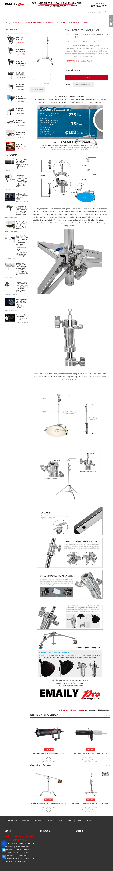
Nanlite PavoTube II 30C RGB (20, 121)
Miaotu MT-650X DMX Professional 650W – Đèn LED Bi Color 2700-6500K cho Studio (21, 38)
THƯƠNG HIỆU (12, 821)
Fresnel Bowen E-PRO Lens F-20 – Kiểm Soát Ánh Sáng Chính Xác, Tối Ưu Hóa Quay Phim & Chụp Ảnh (22, 287)
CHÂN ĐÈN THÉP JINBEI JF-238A (79, 23)
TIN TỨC (60, 821)
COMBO (79, 821)
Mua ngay (86, 77)
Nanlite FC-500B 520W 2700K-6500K (20, 74)
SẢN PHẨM (49, 821)
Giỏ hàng (111, 20)
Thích (67, 41)
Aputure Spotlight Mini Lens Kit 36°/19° (90, 753)
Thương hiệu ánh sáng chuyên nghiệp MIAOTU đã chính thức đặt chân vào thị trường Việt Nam (21, 181)
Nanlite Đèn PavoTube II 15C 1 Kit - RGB (21, 133)
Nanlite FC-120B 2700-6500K (20, 110)
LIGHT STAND (49, 23)
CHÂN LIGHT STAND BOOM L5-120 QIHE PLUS (91, 803)
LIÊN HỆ (89, 821)
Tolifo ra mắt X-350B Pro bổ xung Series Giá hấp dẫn (22, 317)
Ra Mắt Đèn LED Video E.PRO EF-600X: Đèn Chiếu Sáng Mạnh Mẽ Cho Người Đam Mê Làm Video (21, 210)
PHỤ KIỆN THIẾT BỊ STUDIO (33, 23)
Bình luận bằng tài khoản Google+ (97, 710)
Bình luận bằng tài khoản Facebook (71, 710)
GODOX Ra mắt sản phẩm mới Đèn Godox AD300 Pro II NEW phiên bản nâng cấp (22, 163)
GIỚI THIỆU (37, 821)
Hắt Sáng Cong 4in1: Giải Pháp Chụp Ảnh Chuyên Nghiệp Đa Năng (21, 225)
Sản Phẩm (18, 23)
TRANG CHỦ (25, 821)
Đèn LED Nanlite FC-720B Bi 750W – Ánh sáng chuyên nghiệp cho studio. (21, 62)
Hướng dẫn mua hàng (84, 84)
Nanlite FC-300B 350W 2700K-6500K (20, 86)
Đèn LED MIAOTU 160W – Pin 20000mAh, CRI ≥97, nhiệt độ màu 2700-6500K (21, 145)
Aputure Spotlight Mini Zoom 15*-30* (49, 753)
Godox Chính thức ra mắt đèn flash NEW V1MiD (22, 196)
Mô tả (68, 84)
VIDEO (70, 821)
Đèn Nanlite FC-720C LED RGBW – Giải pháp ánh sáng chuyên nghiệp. (21, 50)
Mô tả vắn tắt (37, 90)
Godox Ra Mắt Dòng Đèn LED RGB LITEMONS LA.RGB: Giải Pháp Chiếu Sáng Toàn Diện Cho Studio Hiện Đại (22, 269)
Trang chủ (9, 23)
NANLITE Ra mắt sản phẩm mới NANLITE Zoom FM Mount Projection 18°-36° (21, 303)
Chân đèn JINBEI (62, 23)
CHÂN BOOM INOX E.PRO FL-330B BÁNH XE (49, 803)
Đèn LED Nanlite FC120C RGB (21, 98)
